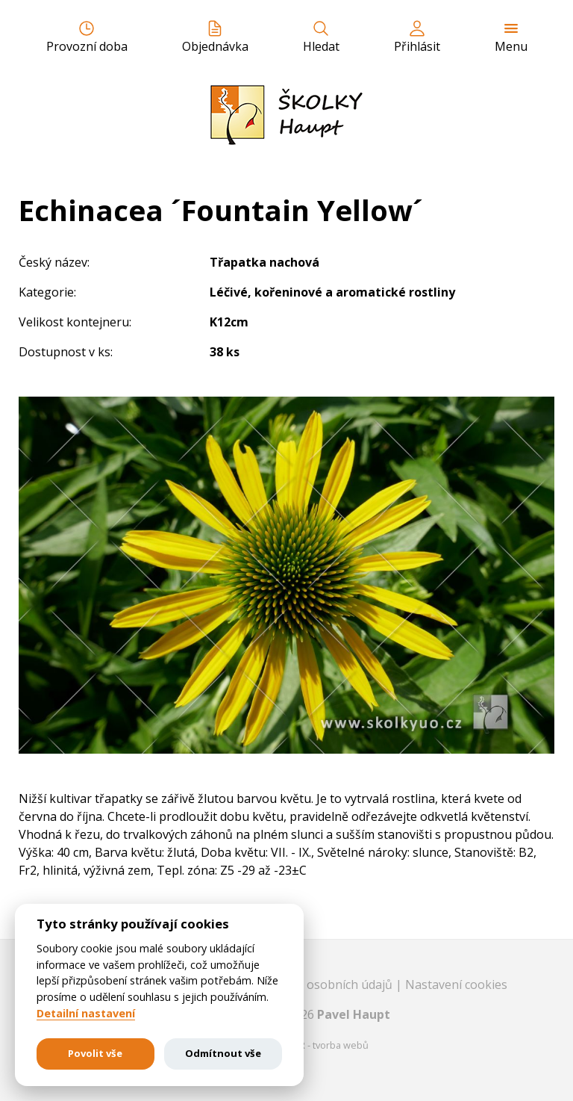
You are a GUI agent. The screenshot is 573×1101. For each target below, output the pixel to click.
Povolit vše (95, 1053)
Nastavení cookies (456, 984)
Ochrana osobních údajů (325, 984)
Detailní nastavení (86, 1013)
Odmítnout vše (223, 1053)
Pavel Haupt (353, 1014)
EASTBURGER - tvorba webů (307, 1045)
